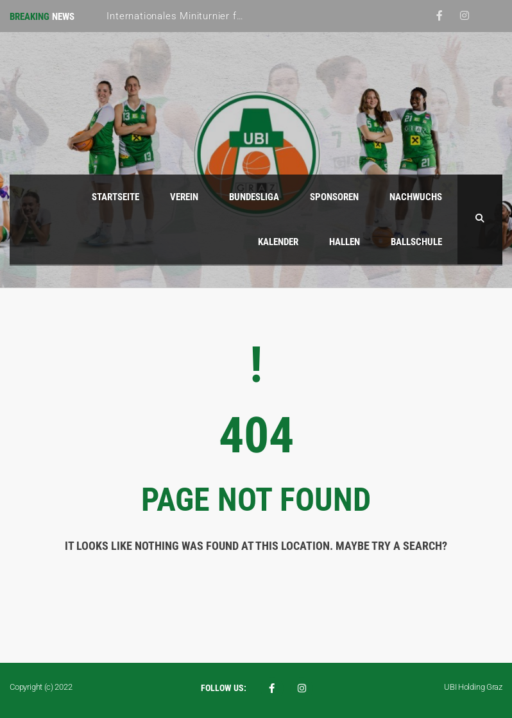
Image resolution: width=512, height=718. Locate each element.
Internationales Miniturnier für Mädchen (199, 16)
